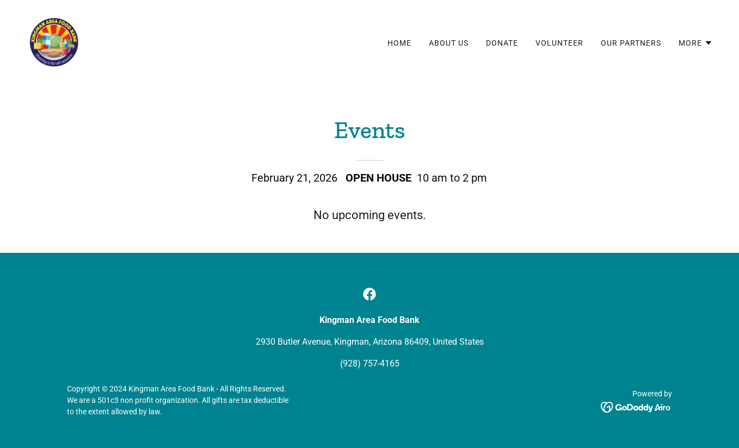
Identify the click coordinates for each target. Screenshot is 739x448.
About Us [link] (449, 43)
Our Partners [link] (631, 43)
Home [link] (399, 43)
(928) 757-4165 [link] (369, 363)
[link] (54, 40)
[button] (696, 42)
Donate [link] (502, 43)
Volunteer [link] (559, 43)
